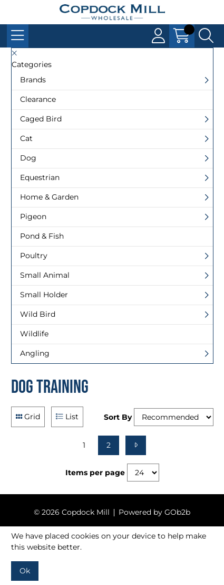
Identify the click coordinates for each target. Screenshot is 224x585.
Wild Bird (37, 314)
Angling (35, 353)
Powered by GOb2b (154, 512)
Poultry (33, 255)
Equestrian (40, 177)
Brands (33, 79)
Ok (25, 570)
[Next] (135, 445)
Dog (28, 158)
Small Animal (45, 275)
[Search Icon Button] (206, 36)
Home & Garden (49, 197)
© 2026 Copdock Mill (72, 512)
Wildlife (34, 333)
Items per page (95, 472)
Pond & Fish (42, 236)
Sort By (118, 417)
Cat (26, 138)
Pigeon (33, 216)
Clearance (38, 99)
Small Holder (44, 294)
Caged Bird (41, 119)
